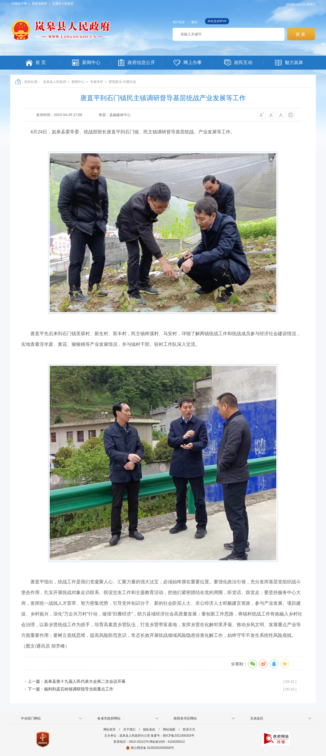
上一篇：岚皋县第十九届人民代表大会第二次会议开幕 (77, 681)
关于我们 (129, 729)
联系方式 (189, 729)
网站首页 (109, 729)
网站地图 (169, 729)
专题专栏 (96, 82)
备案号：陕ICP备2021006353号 (172, 735)
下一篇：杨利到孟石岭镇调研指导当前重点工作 (70, 689)
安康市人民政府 (63, 3)
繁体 (194, 22)
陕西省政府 (39, 3)
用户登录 (179, 22)
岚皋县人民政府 (54, 82)
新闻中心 (78, 82)
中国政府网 (19, 3)
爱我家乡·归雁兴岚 (122, 82)
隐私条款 (149, 729)
